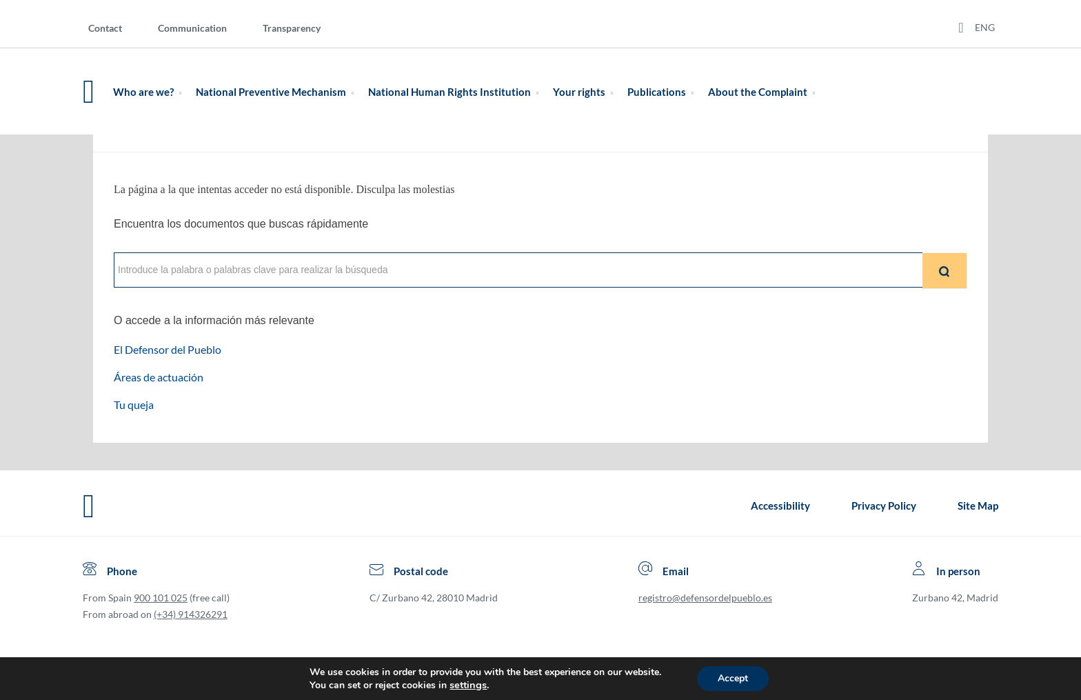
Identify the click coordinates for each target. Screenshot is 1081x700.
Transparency (292, 28)
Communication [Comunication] (192, 28)
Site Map (978, 505)
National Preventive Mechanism (277, 92)
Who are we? (150, 92)
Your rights (585, 92)
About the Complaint (764, 92)
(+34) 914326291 (191, 614)
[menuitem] (116, 27)
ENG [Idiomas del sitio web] (985, 27)
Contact (105, 28)
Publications (663, 92)
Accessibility (780, 505)
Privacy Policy (883, 505)
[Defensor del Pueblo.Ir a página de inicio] (89, 506)
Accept (733, 678)
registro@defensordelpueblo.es (705, 597)
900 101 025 (161, 597)
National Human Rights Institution (456, 92)
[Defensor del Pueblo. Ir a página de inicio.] (89, 91)
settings (468, 685)
